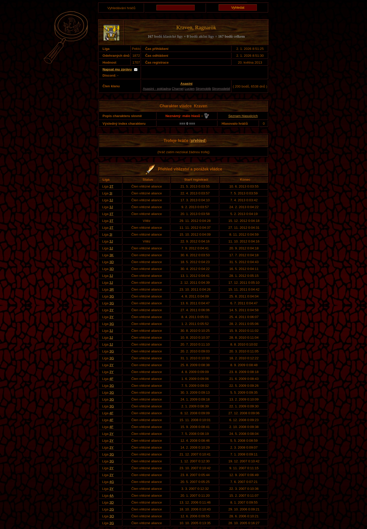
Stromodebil (221, 89)
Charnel (178, 89)
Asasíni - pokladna (157, 89)
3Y (111, 310)
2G (111, 509)
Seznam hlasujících (243, 116)
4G (111, 482)
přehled (198, 140)
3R (111, 289)
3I (110, 193)
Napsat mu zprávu (117, 69)
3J (111, 200)
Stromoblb (203, 89)
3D (111, 262)
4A (111, 495)
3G (111, 296)
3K (111, 255)
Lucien (189, 89)
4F (111, 379)
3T (111, 186)
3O (111, 516)
